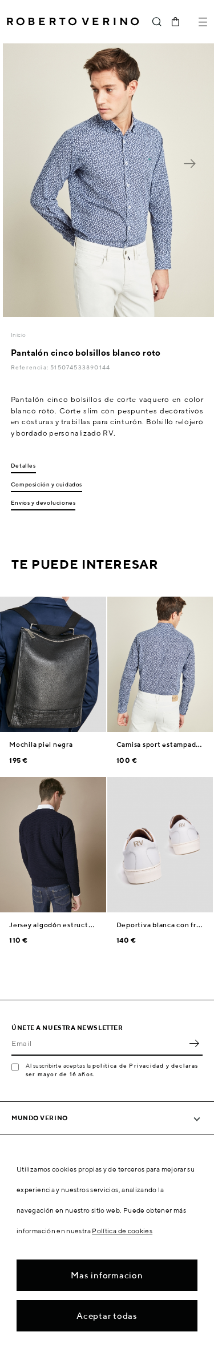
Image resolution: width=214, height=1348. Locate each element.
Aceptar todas (107, 1316)
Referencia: (30, 367)
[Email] (98, 1043)
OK (194, 1043)
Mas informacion (107, 1275)
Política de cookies (122, 1230)
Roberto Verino (73, 21)
